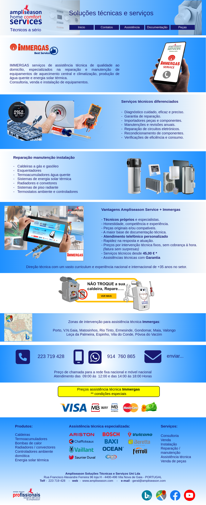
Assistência (132, 27)
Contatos (107, 27)
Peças (182, 27)
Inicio (81, 27)
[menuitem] (82, 27)
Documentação (157, 27)
